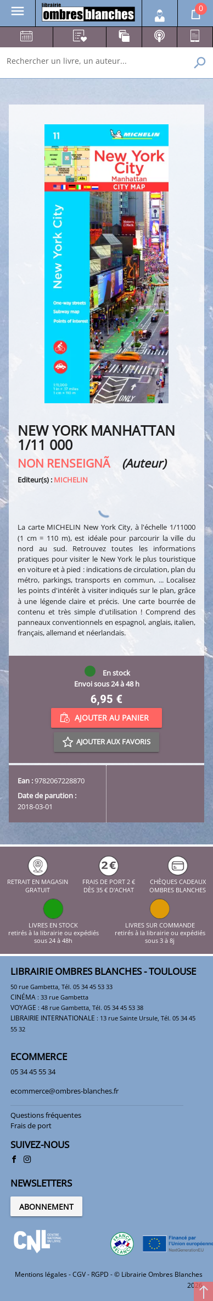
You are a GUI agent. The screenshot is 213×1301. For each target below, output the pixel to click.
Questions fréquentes (45, 1115)
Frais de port (31, 1125)
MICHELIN (71, 480)
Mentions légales (41, 1274)
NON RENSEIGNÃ (68, 463)
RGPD (100, 1274)
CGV (79, 1274)
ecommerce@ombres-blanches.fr (64, 1091)
